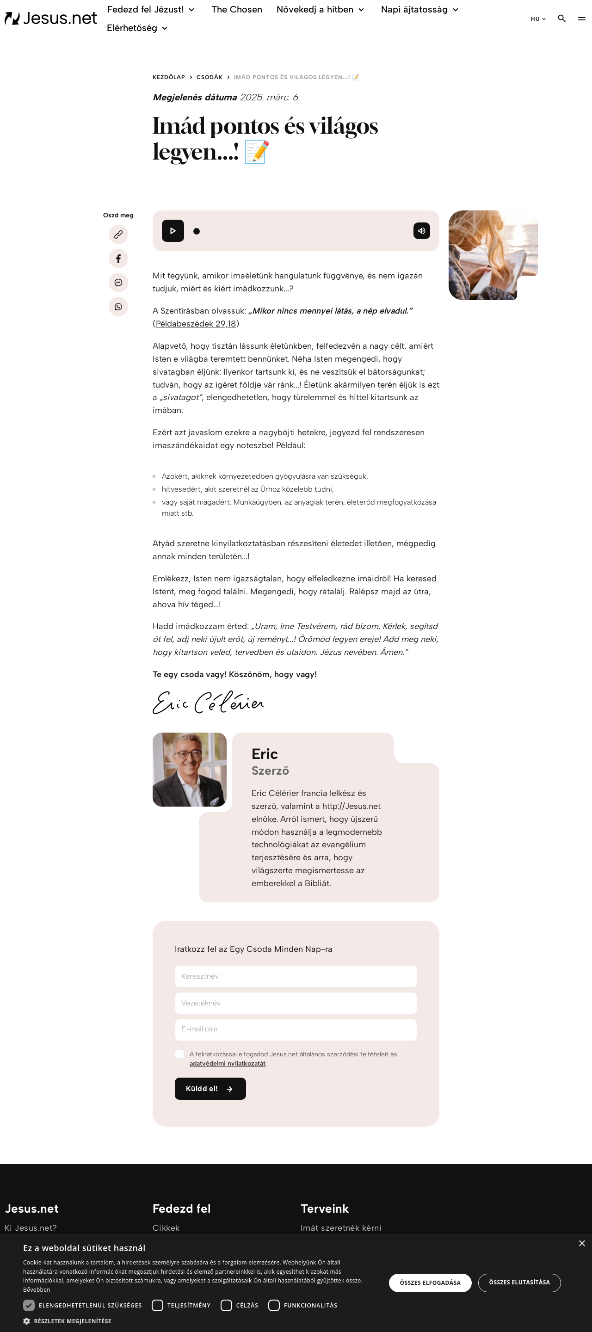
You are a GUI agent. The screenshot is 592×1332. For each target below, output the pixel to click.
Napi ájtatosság (421, 9)
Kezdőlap (169, 77)
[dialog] (296, 1283)
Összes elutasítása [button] (519, 1282)
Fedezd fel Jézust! (152, 9)
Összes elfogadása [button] (430, 1283)
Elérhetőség (139, 28)
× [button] (581, 1243)
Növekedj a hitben (322, 9)
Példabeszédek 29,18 (196, 324)
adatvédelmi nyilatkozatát (227, 1063)
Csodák (210, 77)
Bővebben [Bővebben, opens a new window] (36, 1290)
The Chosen (236, 9)
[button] (199, 1320)
